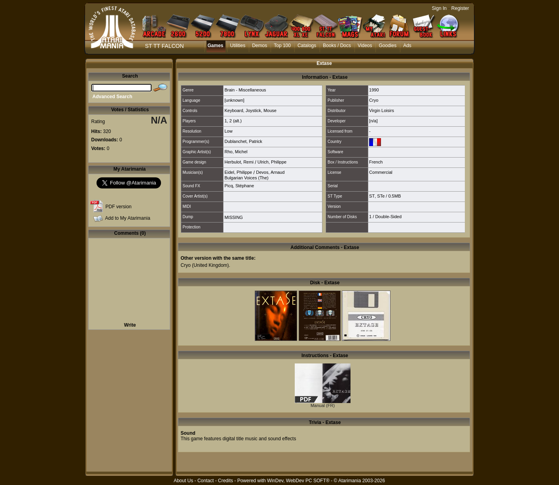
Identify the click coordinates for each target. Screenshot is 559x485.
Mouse (270, 110)
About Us (183, 480)
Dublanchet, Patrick (243, 141)
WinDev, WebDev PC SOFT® (298, 480)
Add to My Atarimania (127, 218)
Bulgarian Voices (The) (246, 177)
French (376, 162)
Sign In (439, 8)
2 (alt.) (235, 120)
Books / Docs (337, 45)
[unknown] (234, 100)
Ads (407, 45)
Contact (205, 480)
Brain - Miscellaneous (245, 89)
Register (460, 8)
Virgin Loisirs (381, 110)
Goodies (387, 45)
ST (372, 196)
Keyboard (233, 110)
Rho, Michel (235, 151)
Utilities (238, 45)
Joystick (253, 110)
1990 (374, 89)
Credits (225, 480)
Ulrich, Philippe (272, 162)
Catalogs (307, 45)
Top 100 (282, 45)
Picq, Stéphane (239, 185)
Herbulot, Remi (238, 162)
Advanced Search (113, 96)
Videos (365, 45)
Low (228, 131)
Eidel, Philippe (238, 172)
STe (381, 196)
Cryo (373, 100)
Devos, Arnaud (270, 172)
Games (216, 45)
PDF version (119, 206)
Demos (259, 45)
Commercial (380, 172)
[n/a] (373, 120)
